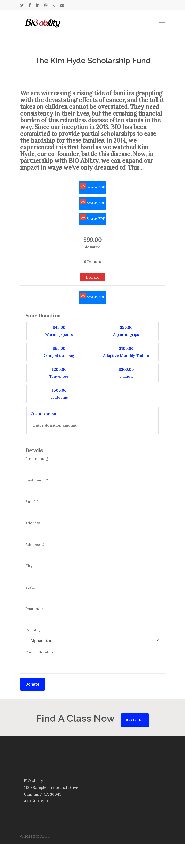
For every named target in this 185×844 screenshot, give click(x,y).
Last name (36, 480)
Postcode (34, 609)
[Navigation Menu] (162, 22)
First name (36, 458)
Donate (33, 684)
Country (32, 630)
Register (135, 720)
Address (33, 523)
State (30, 587)
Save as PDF (92, 186)
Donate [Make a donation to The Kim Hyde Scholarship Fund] (92, 277)
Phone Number (39, 652)
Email (31, 501)
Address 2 (34, 544)
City (29, 566)
